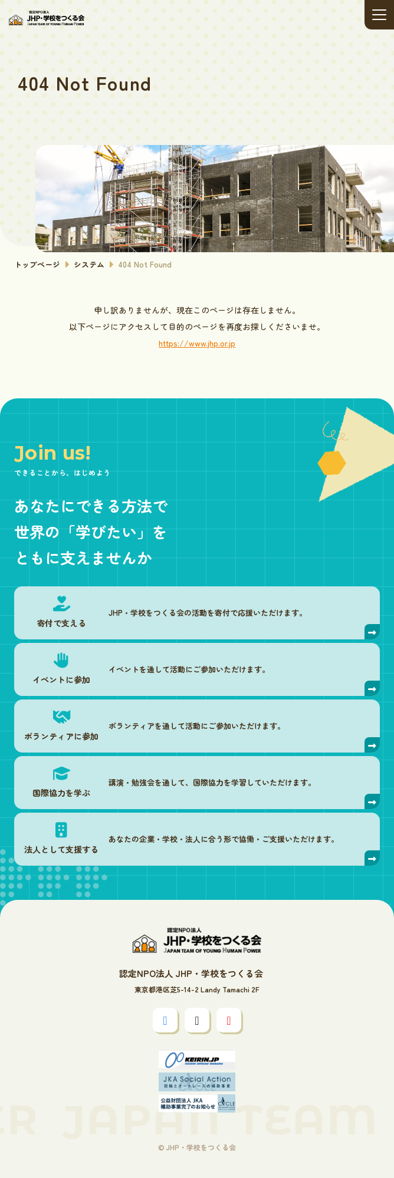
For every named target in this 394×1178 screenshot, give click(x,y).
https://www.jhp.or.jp (197, 343)
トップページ (37, 264)
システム (89, 264)
